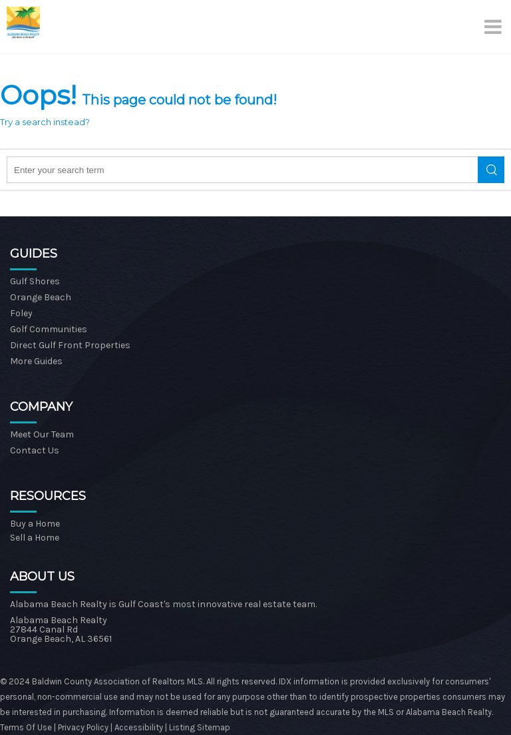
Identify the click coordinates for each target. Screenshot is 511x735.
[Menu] (494, 27)
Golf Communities (48, 329)
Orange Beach (40, 297)
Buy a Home (35, 523)
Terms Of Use (26, 727)
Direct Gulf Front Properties (70, 345)
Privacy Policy (84, 727)
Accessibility (138, 727)
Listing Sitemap (199, 727)
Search (491, 169)
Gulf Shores (35, 281)
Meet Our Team (42, 434)
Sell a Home (34, 537)
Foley (21, 313)
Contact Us (34, 450)
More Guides (36, 361)
